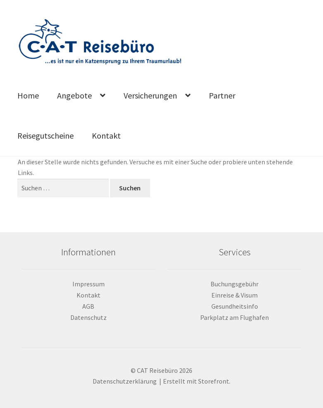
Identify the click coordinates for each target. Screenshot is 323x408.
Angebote (74, 95)
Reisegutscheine (45, 135)
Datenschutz (88, 317)
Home (28, 95)
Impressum (88, 284)
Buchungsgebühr (234, 284)
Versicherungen (150, 95)
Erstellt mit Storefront (196, 381)
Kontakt (106, 135)
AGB (88, 306)
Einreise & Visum (234, 295)
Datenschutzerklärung (125, 381)
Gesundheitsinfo (234, 306)
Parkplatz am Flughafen (234, 317)
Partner (222, 95)
